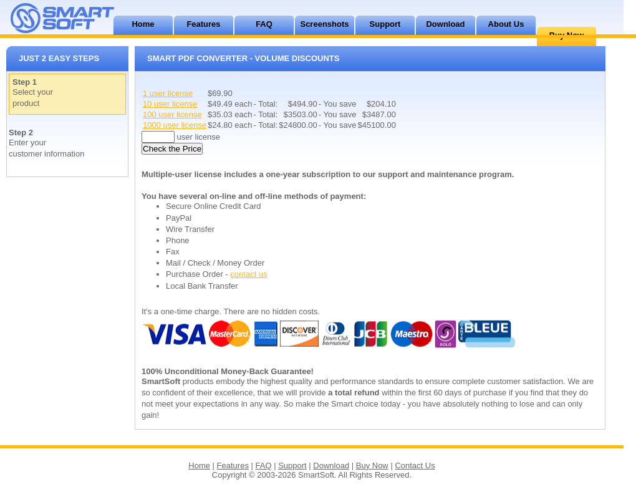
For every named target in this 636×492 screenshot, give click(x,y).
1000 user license (174, 125)
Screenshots (324, 24)
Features (203, 24)
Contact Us (415, 465)
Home (143, 24)
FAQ (264, 24)
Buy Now (372, 465)
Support (385, 24)
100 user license (172, 114)
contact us (248, 274)
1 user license (168, 93)
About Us (506, 24)
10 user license (170, 104)
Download (445, 24)
